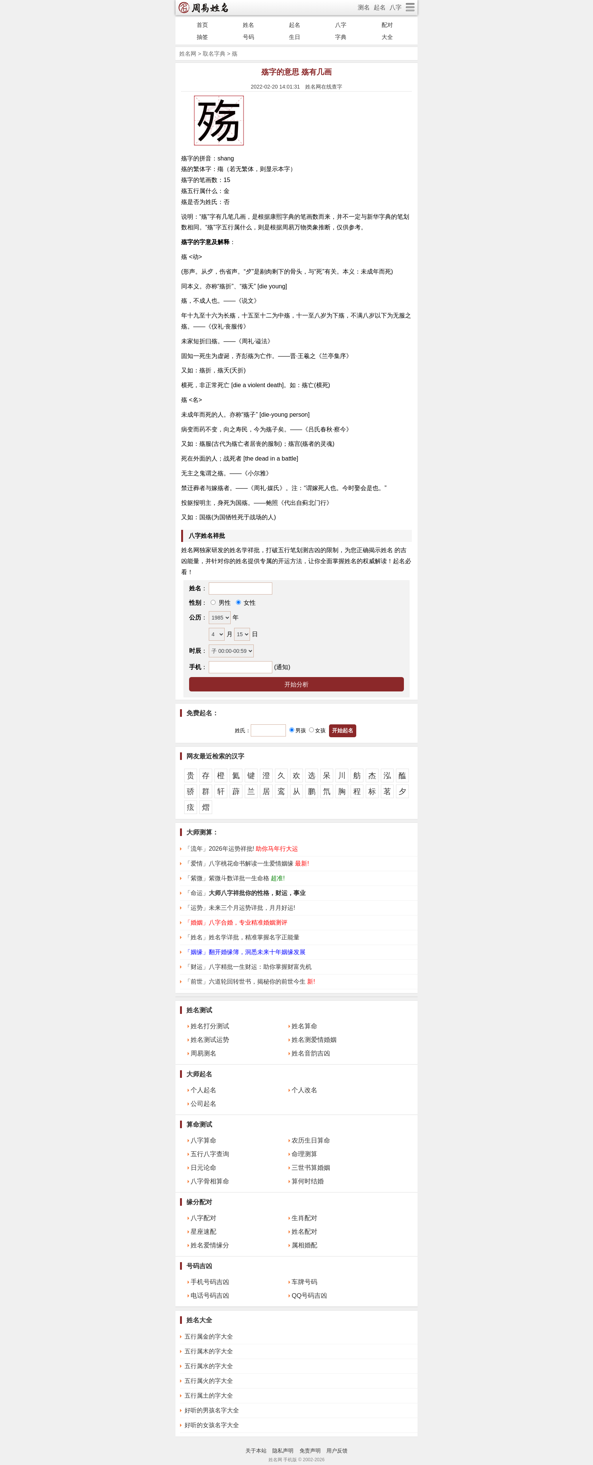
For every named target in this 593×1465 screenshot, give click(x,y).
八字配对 (203, 1218)
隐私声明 (282, 1451)
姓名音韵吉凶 (311, 1053)
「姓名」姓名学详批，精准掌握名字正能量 (242, 937)
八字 (396, 7)
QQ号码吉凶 (309, 1295)
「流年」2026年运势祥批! (241, 848)
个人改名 (304, 1090)
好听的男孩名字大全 (212, 1410)
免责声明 (310, 1451)
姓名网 (187, 53)
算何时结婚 (308, 1181)
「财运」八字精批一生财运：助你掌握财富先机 (248, 967)
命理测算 (304, 1154)
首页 (202, 25)
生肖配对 (304, 1218)
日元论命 (203, 1167)
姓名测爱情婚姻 (314, 1039)
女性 (249, 602)
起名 (380, 7)
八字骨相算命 (210, 1181)
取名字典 (214, 53)
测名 (364, 7)
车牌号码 (304, 1282)
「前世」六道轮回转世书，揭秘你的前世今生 (250, 981)
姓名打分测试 (210, 1026)
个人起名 (203, 1090)
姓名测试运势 (210, 1039)
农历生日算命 (311, 1140)
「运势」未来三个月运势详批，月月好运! (240, 908)
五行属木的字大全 (209, 1351)
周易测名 (203, 1053)
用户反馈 (337, 1451)
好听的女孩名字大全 (212, 1425)
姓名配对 (304, 1231)
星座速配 (203, 1231)
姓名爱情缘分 (210, 1245)
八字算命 (203, 1140)
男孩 (297, 730)
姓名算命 (304, 1026)
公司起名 (203, 1103)
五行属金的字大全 (209, 1336)
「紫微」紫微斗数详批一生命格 (235, 878)
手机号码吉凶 (210, 1282)
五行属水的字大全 (209, 1366)
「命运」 (245, 893)
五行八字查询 (210, 1154)
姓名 (248, 25)
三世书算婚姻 (311, 1167)
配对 (387, 25)
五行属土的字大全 (209, 1395)
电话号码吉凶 (210, 1295)
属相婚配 (304, 1245)
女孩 (317, 730)
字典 (340, 37)
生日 (294, 37)
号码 (248, 37)
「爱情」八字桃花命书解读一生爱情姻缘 (247, 863)
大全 (387, 37)
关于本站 (256, 1451)
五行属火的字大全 (209, 1381)
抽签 (202, 37)
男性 (223, 602)
